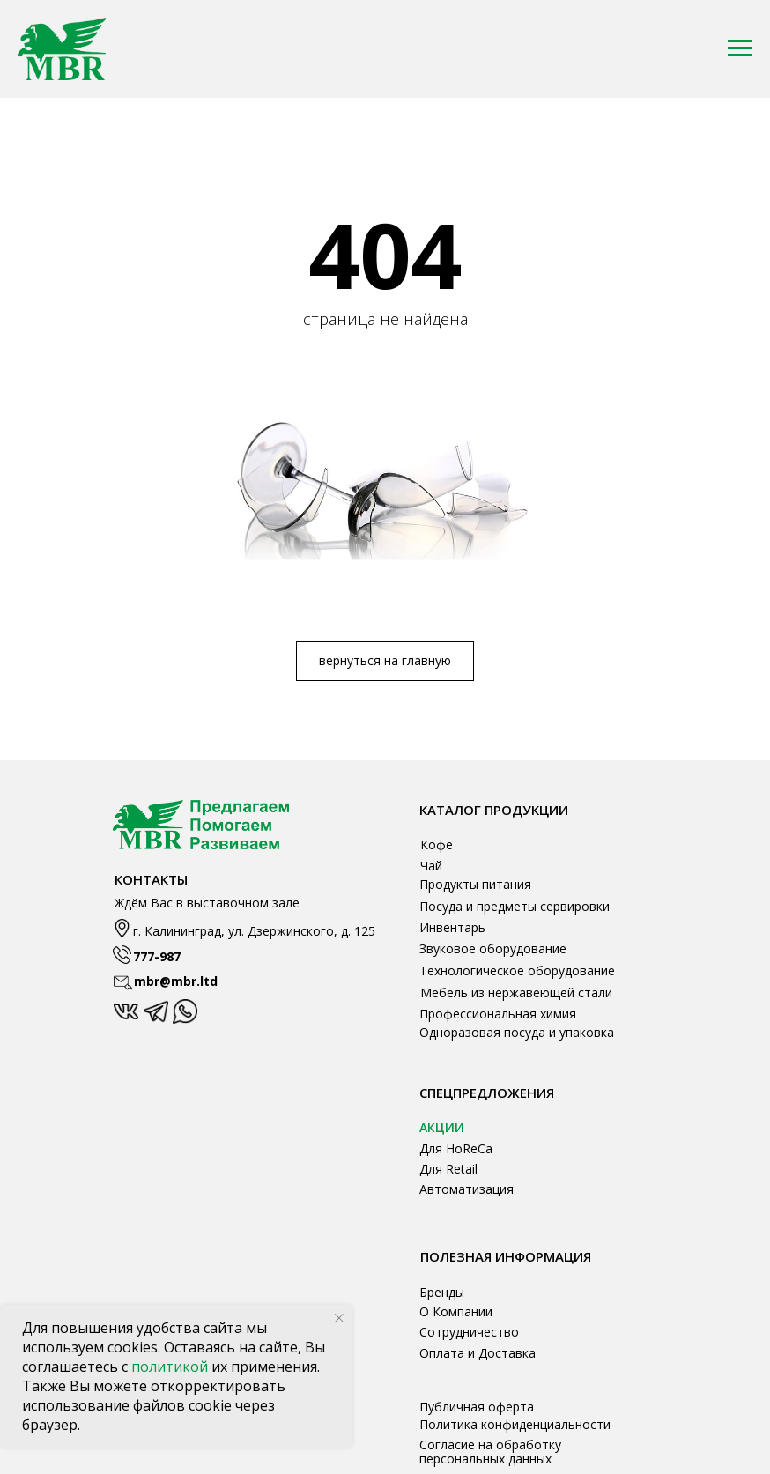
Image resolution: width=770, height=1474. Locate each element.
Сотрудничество (469, 1331)
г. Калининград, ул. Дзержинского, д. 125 (254, 930)
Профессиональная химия (497, 1013)
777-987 (157, 956)
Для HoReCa (455, 1148)
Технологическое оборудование (517, 970)
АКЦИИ (441, 1127)
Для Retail (448, 1168)
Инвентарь (452, 927)
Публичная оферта (476, 1406)
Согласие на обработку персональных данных (490, 1451)
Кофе (436, 844)
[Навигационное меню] (740, 48)
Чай (431, 865)
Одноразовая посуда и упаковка (516, 1032)
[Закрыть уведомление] (339, 1318)
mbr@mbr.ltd (176, 981)
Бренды (441, 1292)
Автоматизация (466, 1189)
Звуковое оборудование (492, 948)
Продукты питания (475, 884)
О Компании (455, 1311)
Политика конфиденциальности (515, 1424)
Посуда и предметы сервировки (514, 906)
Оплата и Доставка (477, 1352)
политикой (171, 1366)
